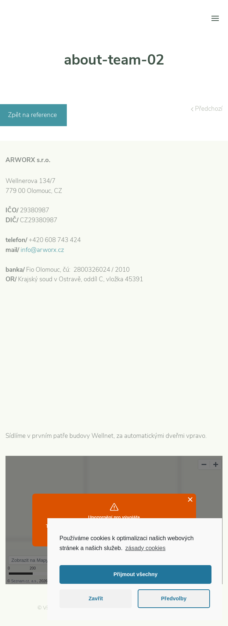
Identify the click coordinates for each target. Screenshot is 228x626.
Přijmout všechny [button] (135, 574)
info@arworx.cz (42, 250)
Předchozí (206, 109)
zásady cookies (145, 548)
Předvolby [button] (174, 598)
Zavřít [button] (95, 598)
